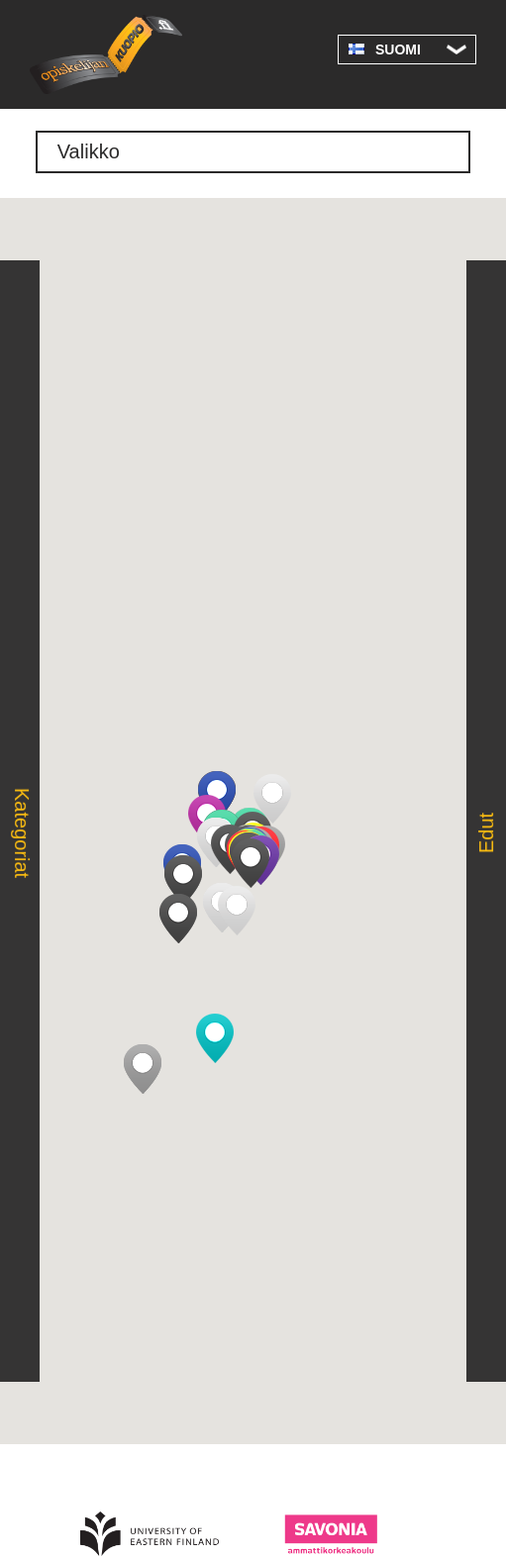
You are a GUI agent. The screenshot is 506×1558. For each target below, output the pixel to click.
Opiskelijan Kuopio (106, 54)
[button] (236, 910)
